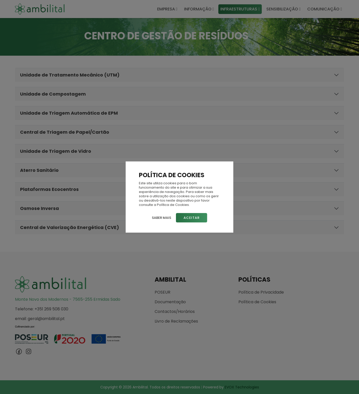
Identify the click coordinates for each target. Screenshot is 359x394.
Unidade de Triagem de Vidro (55, 151)
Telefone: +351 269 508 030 (41, 309)
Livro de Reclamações (176, 321)
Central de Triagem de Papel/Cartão (64, 132)
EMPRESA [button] (167, 9)
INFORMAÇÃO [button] (199, 9)
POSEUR (162, 292)
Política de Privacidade (261, 292)
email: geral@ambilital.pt (40, 319)
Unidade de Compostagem (53, 94)
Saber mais (161, 217)
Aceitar (192, 217)
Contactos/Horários (175, 312)
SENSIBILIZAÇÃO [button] (283, 9)
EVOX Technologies (242, 387)
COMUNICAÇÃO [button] (324, 9)
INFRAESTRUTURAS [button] (240, 9)
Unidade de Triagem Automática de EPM (69, 113)
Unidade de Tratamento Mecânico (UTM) (70, 75)
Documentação (170, 302)
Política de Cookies (257, 302)
